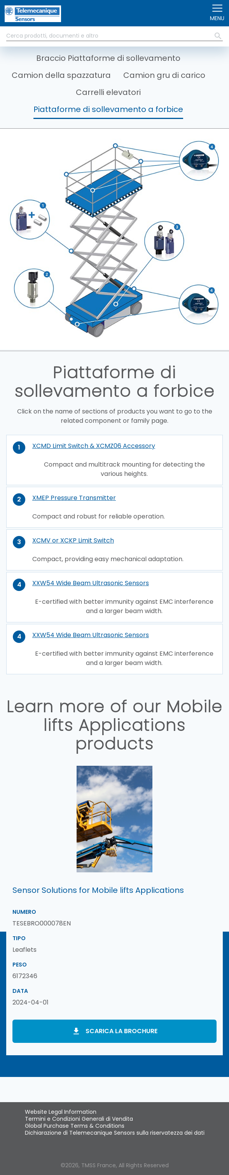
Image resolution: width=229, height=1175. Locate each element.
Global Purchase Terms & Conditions (74, 1126)
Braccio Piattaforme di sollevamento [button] (108, 58)
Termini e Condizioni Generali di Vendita (79, 1119)
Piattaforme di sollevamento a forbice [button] (108, 109)
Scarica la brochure (121, 1031)
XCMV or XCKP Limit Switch (73, 540)
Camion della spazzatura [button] (61, 75)
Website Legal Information (60, 1112)
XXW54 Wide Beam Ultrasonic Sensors (90, 583)
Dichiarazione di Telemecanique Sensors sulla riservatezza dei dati (115, 1133)
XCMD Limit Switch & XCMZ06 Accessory (93, 445)
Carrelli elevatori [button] (108, 92)
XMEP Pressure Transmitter (74, 497)
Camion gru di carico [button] (164, 75)
